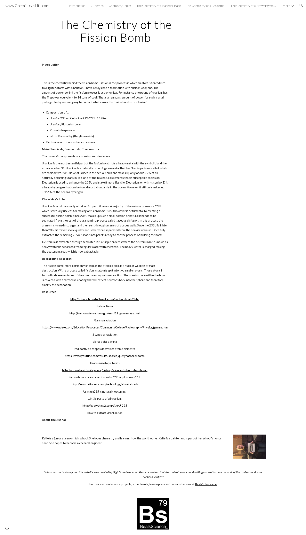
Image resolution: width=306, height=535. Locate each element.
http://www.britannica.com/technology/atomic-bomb (105, 384)
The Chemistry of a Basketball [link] (206, 5)
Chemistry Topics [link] (120, 5)
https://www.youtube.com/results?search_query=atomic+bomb (105, 356)
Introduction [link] (77, 5)
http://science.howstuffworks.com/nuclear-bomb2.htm (104, 299)
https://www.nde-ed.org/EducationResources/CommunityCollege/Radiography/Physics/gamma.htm (105, 327)
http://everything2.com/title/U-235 (105, 405)
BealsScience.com (206, 484)
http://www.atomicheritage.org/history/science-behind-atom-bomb (104, 370)
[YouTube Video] (220, 102)
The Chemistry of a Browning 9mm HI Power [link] (254, 5)
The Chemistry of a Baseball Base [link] (159, 5)
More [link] (286, 5)
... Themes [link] (97, 5)
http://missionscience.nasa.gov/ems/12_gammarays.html (104, 313)
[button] (301, 5)
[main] (115, 30)
